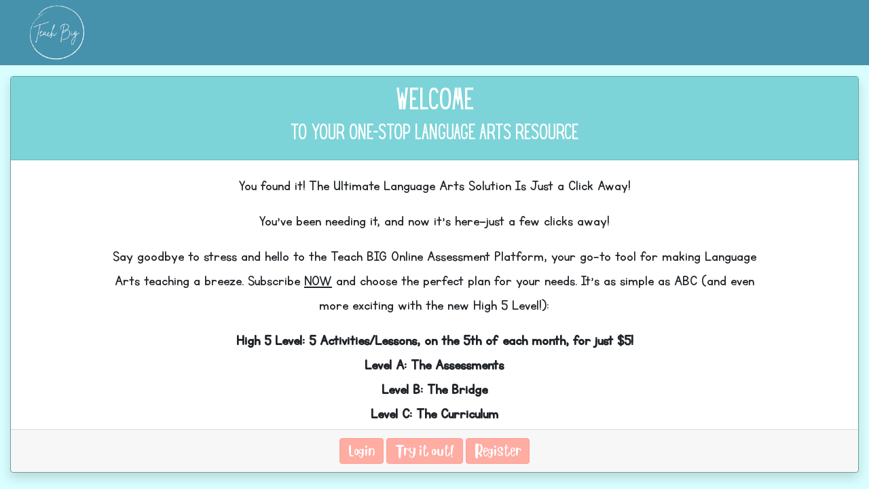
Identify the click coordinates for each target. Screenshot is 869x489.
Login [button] (361, 451)
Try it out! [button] (424, 451)
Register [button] (498, 451)
